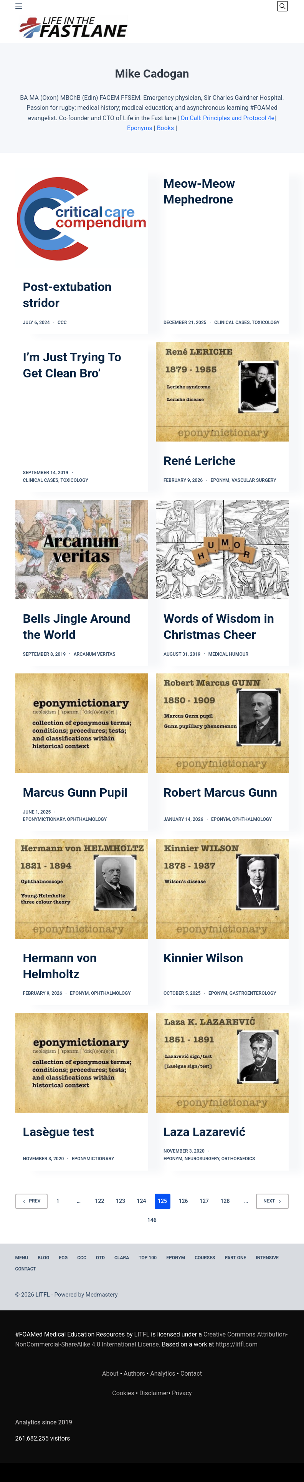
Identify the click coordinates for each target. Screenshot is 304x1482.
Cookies (123, 1393)
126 (183, 1201)
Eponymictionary (44, 819)
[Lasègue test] (81, 1063)
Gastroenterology (253, 993)
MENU (21, 1257)
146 (152, 1220)
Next (272, 1201)
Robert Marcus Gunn (220, 792)
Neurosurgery (202, 1158)
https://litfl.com (236, 1344)
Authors (134, 1373)
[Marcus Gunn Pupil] (81, 723)
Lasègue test (58, 1132)
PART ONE (235, 1257)
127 (204, 1201)
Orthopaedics (238, 1158)
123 (120, 1201)
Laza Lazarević (204, 1132)
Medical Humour (228, 654)
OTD (100, 1257)
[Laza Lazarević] (222, 1063)
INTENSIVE (267, 1257)
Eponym (220, 480)
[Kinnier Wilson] (222, 889)
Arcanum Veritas (95, 654)
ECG (63, 1257)
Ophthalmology (87, 819)
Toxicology (265, 322)
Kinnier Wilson (203, 958)
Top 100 (148, 1257)
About (110, 1373)
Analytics (162, 1373)
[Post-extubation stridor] (81, 218)
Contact (25, 1269)
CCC (62, 322)
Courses (205, 1257)
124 (141, 1201)
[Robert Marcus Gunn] (222, 723)
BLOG (43, 1257)
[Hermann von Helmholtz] (81, 889)
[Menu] (18, 6)
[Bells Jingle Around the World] (81, 550)
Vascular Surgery (253, 480)
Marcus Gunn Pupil (75, 792)
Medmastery (102, 1294)
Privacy (182, 1393)
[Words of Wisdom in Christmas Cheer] (222, 550)
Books (165, 128)
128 (225, 1201)
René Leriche (200, 460)
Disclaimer (153, 1393)
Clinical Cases (231, 322)
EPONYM (175, 1257)
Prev (32, 1201)
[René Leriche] (222, 392)
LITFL (142, 1334)
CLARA (121, 1257)
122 (99, 1201)
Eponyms (139, 128)
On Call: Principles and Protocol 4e (227, 118)
